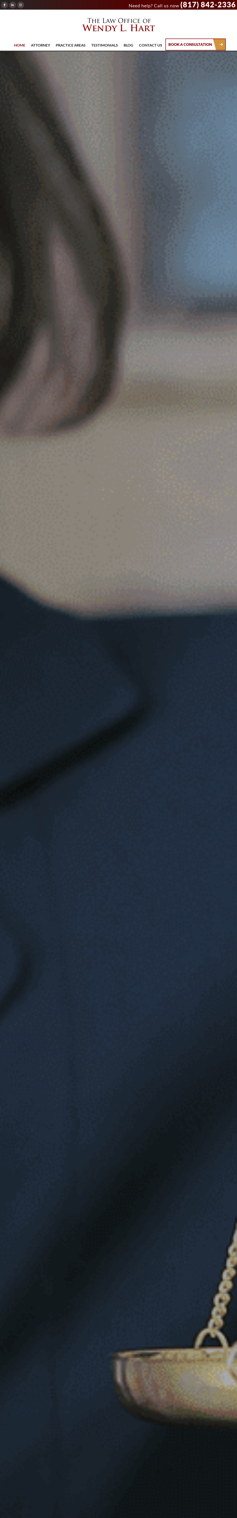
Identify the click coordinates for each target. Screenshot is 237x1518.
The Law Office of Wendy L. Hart (118, 26)
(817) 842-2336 (208, 4)
